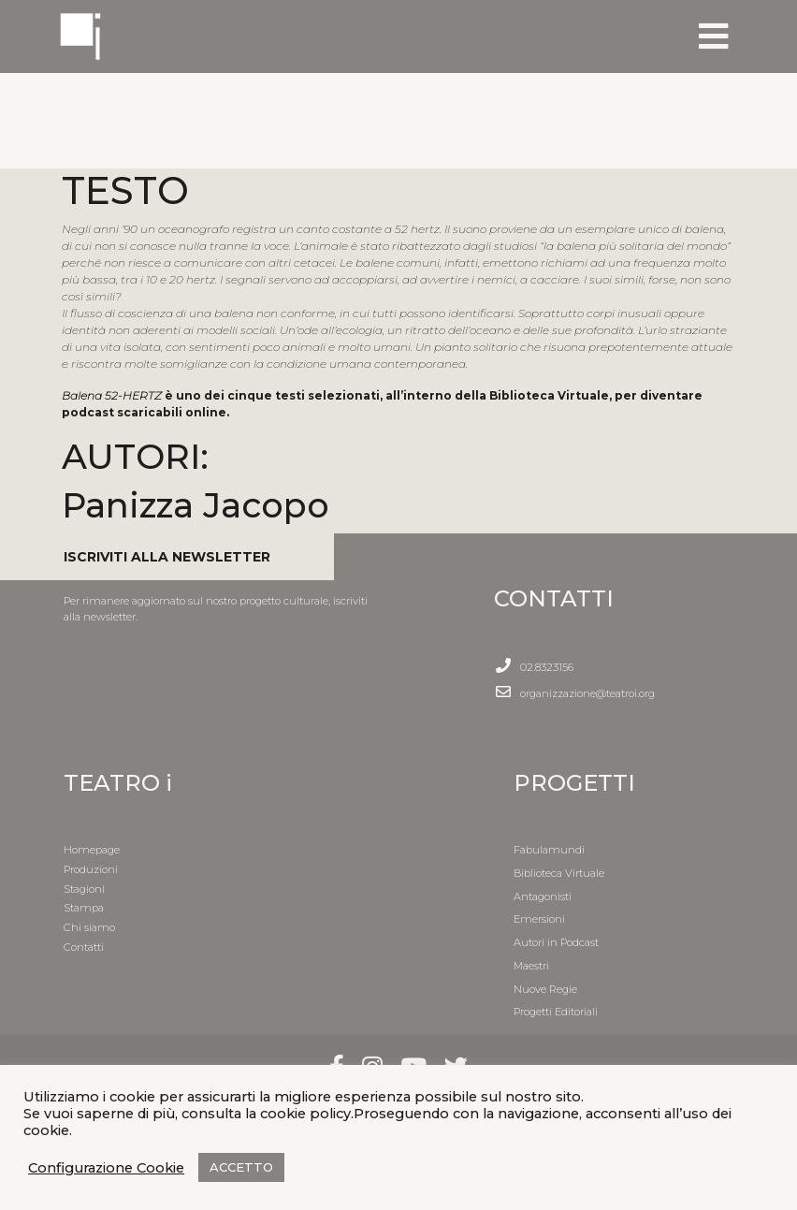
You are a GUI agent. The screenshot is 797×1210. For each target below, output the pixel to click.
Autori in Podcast (556, 942)
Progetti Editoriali (556, 1011)
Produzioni (91, 869)
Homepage (92, 849)
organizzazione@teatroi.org (587, 693)
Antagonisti (543, 896)
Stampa (84, 907)
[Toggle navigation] (714, 36)
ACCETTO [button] (241, 1166)
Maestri (531, 965)
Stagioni (84, 889)
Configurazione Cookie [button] (106, 1167)
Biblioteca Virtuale (559, 873)
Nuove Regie (545, 989)
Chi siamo (89, 927)
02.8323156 (546, 667)
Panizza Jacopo (195, 505)
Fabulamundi (549, 849)
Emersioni (539, 919)
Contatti (84, 947)
